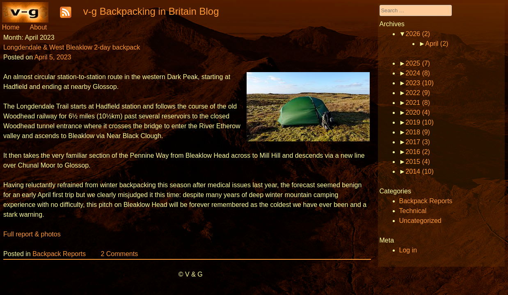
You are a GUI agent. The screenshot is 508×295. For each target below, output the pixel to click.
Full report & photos (32, 234)
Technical (413, 210)
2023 (419, 82)
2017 (417, 141)
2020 (417, 112)
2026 (417, 33)
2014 (419, 171)
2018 (417, 132)
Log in (408, 250)
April (436, 43)
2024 (417, 73)
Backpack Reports (59, 253)
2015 (417, 161)
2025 (417, 63)
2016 (417, 151)
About (38, 27)
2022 (417, 92)
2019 (419, 122)
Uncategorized (420, 220)
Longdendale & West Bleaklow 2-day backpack (71, 47)
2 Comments (119, 253)
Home (11, 27)
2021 (417, 102)
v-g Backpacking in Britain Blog (151, 11)
